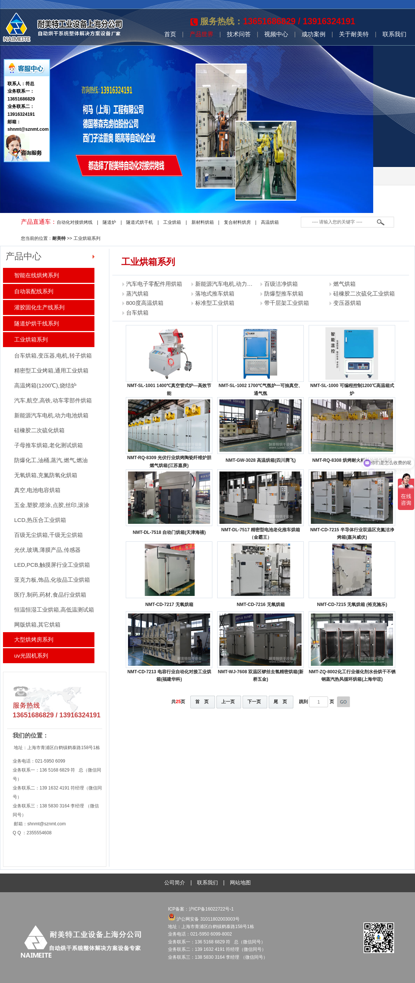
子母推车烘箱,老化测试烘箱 (48, 445)
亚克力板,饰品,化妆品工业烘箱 (52, 579)
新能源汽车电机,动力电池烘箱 (51, 415)
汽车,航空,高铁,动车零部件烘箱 (53, 400)
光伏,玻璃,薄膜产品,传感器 (47, 550)
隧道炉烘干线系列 (36, 323)
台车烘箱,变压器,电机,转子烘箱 (53, 355)
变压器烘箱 (347, 303)
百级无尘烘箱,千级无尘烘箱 (48, 535)
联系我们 (394, 34)
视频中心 (276, 34)
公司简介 (174, 882)
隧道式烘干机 (139, 222)
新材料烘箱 (202, 222)
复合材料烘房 (237, 222)
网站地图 (240, 882)
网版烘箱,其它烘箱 (37, 624)
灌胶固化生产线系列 (39, 307)
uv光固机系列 (31, 655)
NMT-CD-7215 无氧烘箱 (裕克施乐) (352, 604)
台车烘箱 (137, 312)
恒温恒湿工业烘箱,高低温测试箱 (54, 609)
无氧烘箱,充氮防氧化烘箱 (45, 475)
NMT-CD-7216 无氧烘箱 (261, 604)
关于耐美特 (354, 34)
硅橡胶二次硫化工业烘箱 (364, 293)
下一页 (254, 701)
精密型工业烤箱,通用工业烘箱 (51, 370)
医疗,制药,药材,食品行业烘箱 (50, 594)
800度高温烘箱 (144, 303)
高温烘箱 (270, 222)
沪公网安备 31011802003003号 (204, 919)
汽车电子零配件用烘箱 (154, 284)
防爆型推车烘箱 (283, 293)
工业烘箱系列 (87, 238)
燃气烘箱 (344, 284)
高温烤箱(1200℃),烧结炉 (45, 385)
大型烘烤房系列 (33, 639)
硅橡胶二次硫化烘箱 (39, 430)
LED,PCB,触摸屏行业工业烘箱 (52, 565)
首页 (170, 34)
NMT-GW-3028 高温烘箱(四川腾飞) (261, 460)
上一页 (228, 701)
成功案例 (313, 34)
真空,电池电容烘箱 (37, 490)
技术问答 (239, 34)
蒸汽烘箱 (137, 293)
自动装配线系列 (33, 291)
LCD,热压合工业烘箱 (40, 520)
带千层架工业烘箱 (286, 303)
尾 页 (280, 701)
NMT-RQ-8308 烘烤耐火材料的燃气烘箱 (352, 460)
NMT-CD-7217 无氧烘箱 (169, 604)
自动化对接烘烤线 (75, 222)
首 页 (202, 701)
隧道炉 (109, 222)
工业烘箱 (172, 222)
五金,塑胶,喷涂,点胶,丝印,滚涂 (51, 505)
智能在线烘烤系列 (36, 275)
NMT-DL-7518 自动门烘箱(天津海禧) (169, 532)
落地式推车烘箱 (214, 293)
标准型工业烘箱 (214, 303)
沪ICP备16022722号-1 (212, 909)
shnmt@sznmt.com (46, 823)
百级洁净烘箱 (281, 284)
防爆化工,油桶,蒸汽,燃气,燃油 (51, 460)
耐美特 (59, 238)
